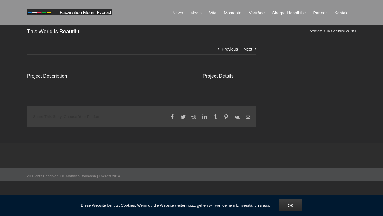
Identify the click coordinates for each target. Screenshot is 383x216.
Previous (230, 49)
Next (248, 49)
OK (291, 205)
